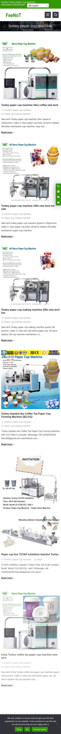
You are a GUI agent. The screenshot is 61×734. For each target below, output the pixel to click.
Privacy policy (39, 729)
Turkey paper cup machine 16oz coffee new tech (29, 105)
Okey (18, 729)
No (27, 729)
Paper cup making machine (17, 114)
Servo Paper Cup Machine (22, 2)
